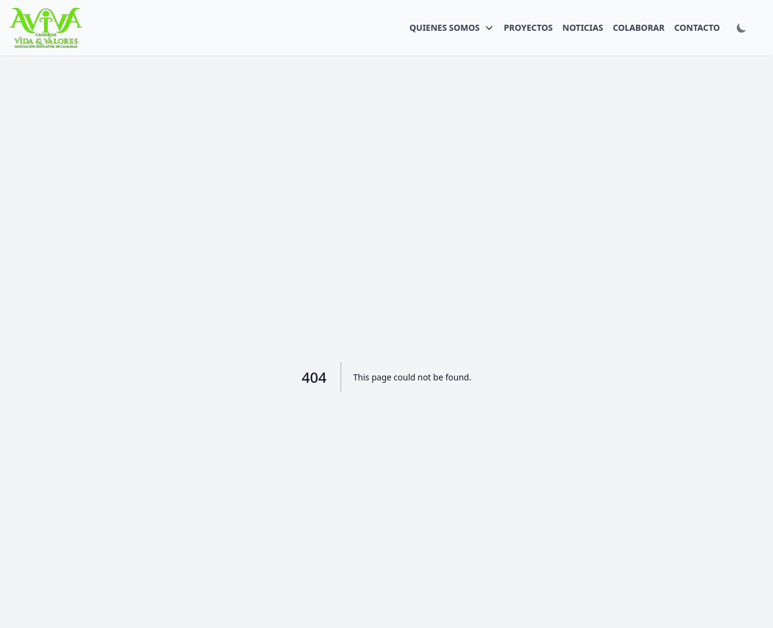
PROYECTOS (528, 27)
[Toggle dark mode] (742, 28)
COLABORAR (639, 27)
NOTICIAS (582, 27)
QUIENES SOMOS (444, 27)
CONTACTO (697, 27)
